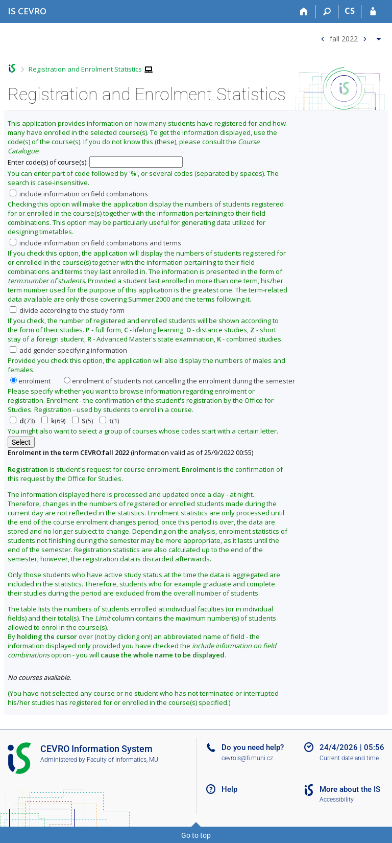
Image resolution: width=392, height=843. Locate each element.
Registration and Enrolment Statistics (85, 69)
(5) (82, 420)
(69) (53, 420)
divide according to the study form (67, 310)
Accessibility (337, 799)
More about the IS (350, 789)
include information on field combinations (79, 193)
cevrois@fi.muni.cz (247, 758)
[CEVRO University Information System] (27, 11)
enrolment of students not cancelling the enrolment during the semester (179, 380)
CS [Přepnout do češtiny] (350, 10)
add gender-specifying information (68, 350)
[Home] (303, 11)
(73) (22, 420)
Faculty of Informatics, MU (122, 759)
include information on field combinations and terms (95, 242)
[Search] (326, 11)
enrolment (30, 380)
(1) (109, 420)
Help (229, 789)
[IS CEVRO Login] (372, 11)
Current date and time (349, 758)
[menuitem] (349, 36)
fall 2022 (344, 38)
